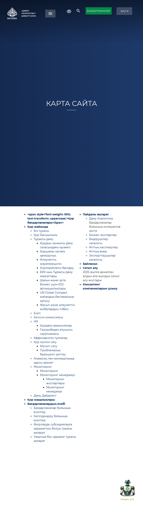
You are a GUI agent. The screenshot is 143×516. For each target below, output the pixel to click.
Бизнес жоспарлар (103, 235)
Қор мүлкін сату (45, 342)
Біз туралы (41, 231)
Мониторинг (43, 367)
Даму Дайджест (45, 395)
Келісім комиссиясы (48, 317)
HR (36, 321)
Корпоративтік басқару (57, 268)
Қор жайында (37, 226)
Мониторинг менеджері (57, 375)
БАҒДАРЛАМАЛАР (98, 10)
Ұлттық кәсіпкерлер (103, 247)
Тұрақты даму (43, 239)
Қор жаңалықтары (41, 399)
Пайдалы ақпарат (96, 214)
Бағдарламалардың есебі (46, 404)
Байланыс (90, 264)
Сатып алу (90, 268)
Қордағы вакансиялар (56, 325)
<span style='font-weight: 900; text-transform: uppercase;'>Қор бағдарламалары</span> (50, 218)
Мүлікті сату (48, 346)
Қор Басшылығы (45, 235)
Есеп (37, 313)
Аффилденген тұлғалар (51, 338)
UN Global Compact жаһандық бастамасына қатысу (57, 297)
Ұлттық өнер (98, 251)
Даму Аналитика (101, 218)
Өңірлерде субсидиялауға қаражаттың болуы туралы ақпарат (53, 428)
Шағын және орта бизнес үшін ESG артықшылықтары (53, 284)
